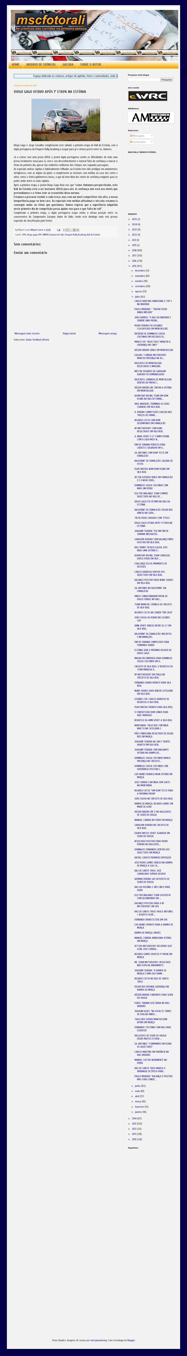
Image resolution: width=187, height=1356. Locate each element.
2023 (134, 229)
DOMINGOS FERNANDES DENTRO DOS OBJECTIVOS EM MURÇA (152, 851)
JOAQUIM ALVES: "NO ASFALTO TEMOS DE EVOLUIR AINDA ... (152, 1013)
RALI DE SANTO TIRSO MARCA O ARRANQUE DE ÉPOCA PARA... (149, 1070)
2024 (135, 224)
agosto (139, 291)
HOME (15, 65)
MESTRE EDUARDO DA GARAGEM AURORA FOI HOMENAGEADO (150, 373)
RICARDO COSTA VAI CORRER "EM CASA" (153, 612)
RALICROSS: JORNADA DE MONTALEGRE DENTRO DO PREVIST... (153, 381)
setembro (140, 286)
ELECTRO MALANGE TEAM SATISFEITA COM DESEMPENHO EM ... (152, 897)
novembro (140, 276)
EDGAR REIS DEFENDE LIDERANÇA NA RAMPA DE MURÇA (151, 988)
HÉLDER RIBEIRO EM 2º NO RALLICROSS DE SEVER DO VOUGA (152, 813)
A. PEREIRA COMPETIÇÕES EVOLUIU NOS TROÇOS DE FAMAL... (153, 414)
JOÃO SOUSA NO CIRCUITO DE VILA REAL (153, 798)
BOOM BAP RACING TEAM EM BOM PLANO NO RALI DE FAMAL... (151, 397)
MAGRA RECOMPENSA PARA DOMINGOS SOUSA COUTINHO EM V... (153, 660)
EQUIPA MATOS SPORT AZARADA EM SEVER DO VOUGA (152, 835)
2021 (134, 240)
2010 (134, 1139)
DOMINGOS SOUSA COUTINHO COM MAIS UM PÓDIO (151, 487)
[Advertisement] (145, 1200)
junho (138, 1086)
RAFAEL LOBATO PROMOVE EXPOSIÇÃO (152, 857)
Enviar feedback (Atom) (37, 339)
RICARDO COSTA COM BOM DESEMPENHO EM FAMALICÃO (149, 422)
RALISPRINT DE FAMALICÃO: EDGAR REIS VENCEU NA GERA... (153, 511)
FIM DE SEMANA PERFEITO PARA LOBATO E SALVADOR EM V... (149, 446)
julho (137, 296)
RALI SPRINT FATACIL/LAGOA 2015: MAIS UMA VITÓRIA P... (151, 549)
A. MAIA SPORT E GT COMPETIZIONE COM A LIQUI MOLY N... (151, 438)
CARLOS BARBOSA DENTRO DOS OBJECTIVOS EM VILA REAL (149, 573)
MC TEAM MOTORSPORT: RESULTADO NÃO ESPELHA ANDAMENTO (152, 964)
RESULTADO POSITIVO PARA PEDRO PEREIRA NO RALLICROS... (151, 843)
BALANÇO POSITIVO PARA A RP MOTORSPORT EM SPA (149, 905)
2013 (134, 1123)
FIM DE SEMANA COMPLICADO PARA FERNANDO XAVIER (151, 644)
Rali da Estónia (93, 234)
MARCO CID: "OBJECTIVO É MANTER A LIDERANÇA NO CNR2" (152, 343)
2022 (135, 234)
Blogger (131, 1340)
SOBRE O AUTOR (90, 65)
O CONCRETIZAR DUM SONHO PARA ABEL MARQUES (151, 714)
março (138, 1101)
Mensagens (137, 135)
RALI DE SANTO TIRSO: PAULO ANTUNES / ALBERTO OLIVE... (153, 913)
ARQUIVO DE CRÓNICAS (41, 65)
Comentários (138, 142)
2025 (135, 219)
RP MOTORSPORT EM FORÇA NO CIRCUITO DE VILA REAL (149, 676)
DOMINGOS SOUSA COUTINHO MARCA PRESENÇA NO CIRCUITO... (152, 760)
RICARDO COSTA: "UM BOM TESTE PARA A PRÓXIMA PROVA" (153, 792)
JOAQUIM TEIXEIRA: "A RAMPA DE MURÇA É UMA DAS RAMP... (150, 972)
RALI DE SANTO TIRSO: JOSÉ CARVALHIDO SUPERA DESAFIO (150, 872)
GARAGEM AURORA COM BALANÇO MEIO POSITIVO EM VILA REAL (153, 541)
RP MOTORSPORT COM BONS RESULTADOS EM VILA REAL (148, 430)
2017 (134, 255)
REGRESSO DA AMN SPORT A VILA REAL (153, 720)
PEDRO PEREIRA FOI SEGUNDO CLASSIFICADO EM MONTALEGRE (151, 327)
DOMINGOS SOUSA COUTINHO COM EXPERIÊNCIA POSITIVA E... (151, 768)
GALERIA (68, 65)
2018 (134, 250)
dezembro (140, 270)
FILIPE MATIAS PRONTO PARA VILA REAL (153, 707)
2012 (134, 1128)
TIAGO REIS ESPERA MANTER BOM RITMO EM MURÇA (150, 1021)
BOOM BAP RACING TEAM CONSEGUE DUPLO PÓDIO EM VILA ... (152, 557)
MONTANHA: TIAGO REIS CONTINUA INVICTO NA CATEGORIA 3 (151, 727)
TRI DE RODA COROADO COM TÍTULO (152, 518)
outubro (139, 281)
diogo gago (32, 234)
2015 (24, 234)
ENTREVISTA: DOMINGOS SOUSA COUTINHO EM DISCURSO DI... (149, 335)
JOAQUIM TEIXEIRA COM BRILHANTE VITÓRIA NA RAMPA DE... (151, 751)
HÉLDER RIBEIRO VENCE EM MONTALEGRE (153, 350)
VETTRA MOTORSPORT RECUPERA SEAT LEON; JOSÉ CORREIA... (153, 948)
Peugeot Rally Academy (75, 234)
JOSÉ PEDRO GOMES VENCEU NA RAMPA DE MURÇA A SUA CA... (153, 864)
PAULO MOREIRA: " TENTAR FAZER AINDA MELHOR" (150, 311)
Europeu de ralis (56, 234)
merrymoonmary (98, 1340)
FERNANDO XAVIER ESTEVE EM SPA (150, 919)
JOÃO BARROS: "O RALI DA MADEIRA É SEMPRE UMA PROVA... (152, 319)
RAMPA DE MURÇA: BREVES (147, 932)
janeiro (138, 1112)
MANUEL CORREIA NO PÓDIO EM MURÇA (153, 820)
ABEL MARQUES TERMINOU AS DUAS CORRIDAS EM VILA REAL (152, 405)
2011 (134, 1134)
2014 (134, 1118)
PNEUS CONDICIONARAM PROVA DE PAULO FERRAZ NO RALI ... (151, 598)
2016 (134, 261)
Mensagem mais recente (27, 333)
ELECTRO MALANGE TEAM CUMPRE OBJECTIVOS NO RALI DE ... (151, 495)
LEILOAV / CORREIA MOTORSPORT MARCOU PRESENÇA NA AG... (150, 357)
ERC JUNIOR (43, 234)
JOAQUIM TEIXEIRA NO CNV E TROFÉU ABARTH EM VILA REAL (152, 743)
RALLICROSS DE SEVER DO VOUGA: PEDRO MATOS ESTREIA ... (150, 1037)
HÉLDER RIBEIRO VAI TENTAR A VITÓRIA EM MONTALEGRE (153, 389)
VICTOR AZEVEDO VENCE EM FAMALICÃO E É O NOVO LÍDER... (153, 479)
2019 (134, 245)
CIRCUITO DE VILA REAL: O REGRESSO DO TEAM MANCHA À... (153, 668)
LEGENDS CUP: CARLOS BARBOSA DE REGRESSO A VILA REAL (151, 701)
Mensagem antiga (108, 333)
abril (137, 1096)
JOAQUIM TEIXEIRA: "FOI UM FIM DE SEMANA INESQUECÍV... (151, 533)
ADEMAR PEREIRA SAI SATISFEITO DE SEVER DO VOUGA (151, 881)
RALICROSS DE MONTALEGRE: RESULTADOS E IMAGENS (148, 365)
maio (138, 1091)
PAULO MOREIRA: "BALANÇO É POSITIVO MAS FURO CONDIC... (153, 1078)
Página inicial (69, 333)
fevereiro (140, 1106)
